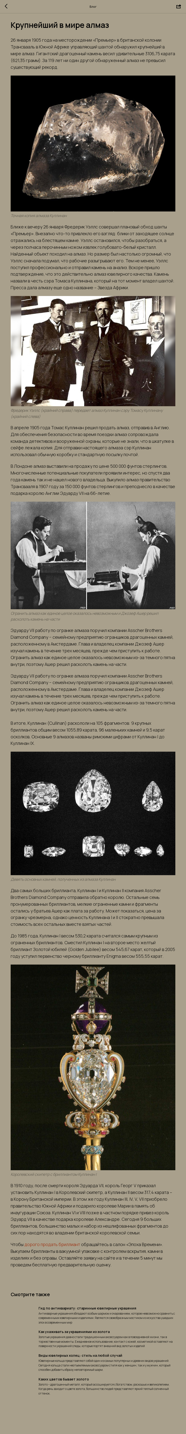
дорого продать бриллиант (57, 1254)
